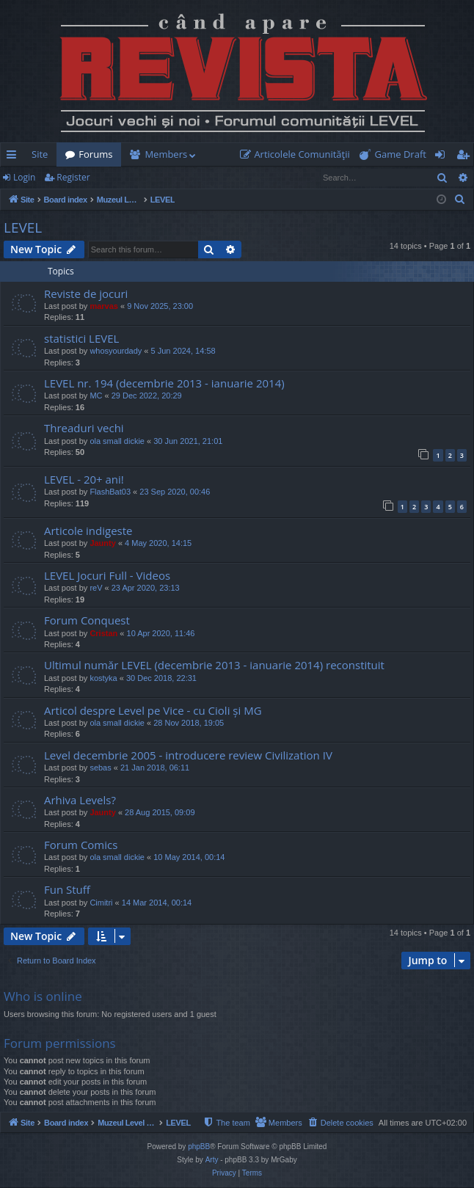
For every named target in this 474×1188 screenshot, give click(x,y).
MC (96, 395)
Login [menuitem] (442, 157)
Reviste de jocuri (86, 293)
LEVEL (23, 227)
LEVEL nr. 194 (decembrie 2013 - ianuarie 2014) (164, 383)
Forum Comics (80, 844)
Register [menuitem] (466, 157)
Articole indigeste (88, 530)
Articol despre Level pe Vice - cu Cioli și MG (153, 710)
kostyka (103, 678)
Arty (212, 1160)
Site (40, 154)
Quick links (14, 157)
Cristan (103, 633)
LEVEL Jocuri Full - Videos (107, 575)
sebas (100, 767)
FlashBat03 (110, 491)
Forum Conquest (87, 620)
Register (73, 177)
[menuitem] (298, 154)
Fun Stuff (67, 889)
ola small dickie (117, 441)
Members (166, 154)
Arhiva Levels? (80, 799)
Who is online (43, 996)
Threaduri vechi (84, 427)
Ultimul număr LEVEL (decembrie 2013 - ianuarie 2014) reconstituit (214, 664)
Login (24, 177)
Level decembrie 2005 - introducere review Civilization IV (188, 755)
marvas (104, 306)
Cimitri (101, 902)
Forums (95, 154)
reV (96, 587)
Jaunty (102, 543)
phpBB (199, 1147)
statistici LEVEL (81, 338)
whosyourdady (116, 350)
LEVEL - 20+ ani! (84, 479)
